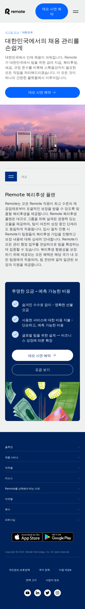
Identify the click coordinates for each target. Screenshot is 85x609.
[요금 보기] (42, 369)
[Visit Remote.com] (18, 11)
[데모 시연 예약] (51, 11)
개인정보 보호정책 (19, 569)
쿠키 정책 (44, 569)
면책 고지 (31, 580)
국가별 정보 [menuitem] (12, 32)
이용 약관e (65, 569)
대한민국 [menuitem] (27, 32)
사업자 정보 (52, 580)
